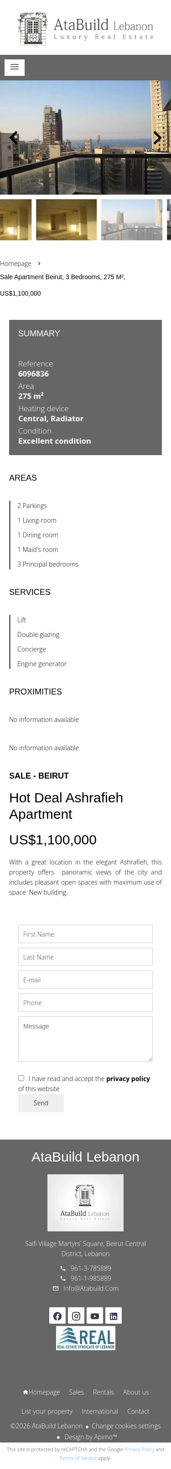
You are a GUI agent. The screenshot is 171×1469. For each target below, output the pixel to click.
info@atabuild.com (91, 1288)
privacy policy (128, 1078)
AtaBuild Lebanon (85, 1156)
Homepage (85, 27)
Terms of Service (78, 1457)
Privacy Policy (139, 1449)
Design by (90, 1436)
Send (41, 1102)
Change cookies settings (126, 1425)
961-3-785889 (91, 1268)
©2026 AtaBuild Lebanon (46, 1425)
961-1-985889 (91, 1278)
